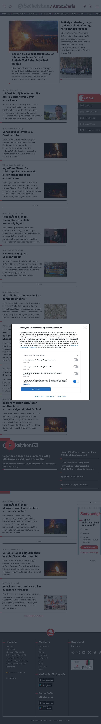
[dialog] (51, 362)
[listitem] (50, 355)
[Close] (86, 328)
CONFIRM (36, 389)
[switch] (75, 359)
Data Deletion (39, 396)
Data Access (50, 396)
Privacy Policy (61, 396)
